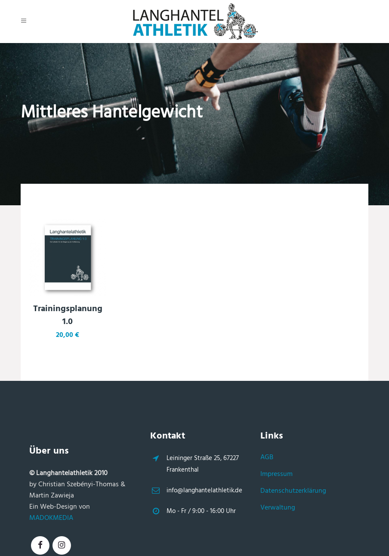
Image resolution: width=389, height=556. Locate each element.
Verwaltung (277, 508)
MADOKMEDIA (51, 518)
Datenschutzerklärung (293, 491)
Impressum (276, 474)
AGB (266, 457)
